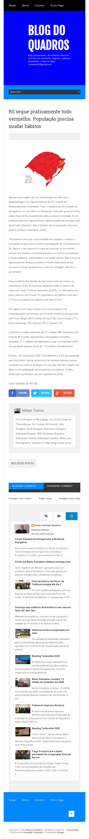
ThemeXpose (72, 830)
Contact (40, 5)
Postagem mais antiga (69, 498)
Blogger (60, 832)
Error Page (57, 5)
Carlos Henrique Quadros (48, 525)
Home (12, 5)
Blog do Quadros (48, 38)
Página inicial (45, 498)
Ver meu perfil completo (42, 534)
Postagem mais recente (20, 498)
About (25, 5)
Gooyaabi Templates (33, 832)
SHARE (18, 393)
